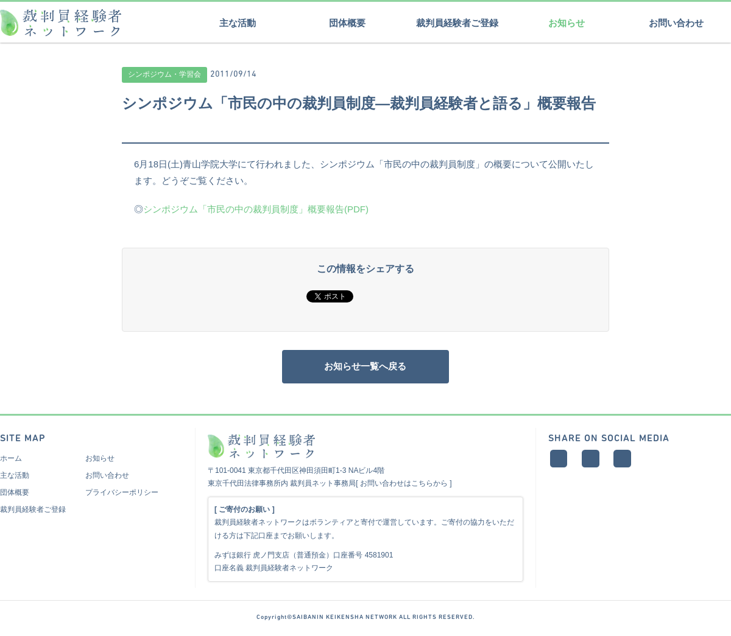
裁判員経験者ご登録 (457, 23)
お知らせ (566, 23)
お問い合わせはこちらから (404, 486)
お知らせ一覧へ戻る (365, 368)
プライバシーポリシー (121, 495)
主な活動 (237, 23)
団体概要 (347, 23)
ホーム (11, 461)
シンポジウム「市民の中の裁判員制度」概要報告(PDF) (256, 209)
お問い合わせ (676, 23)
